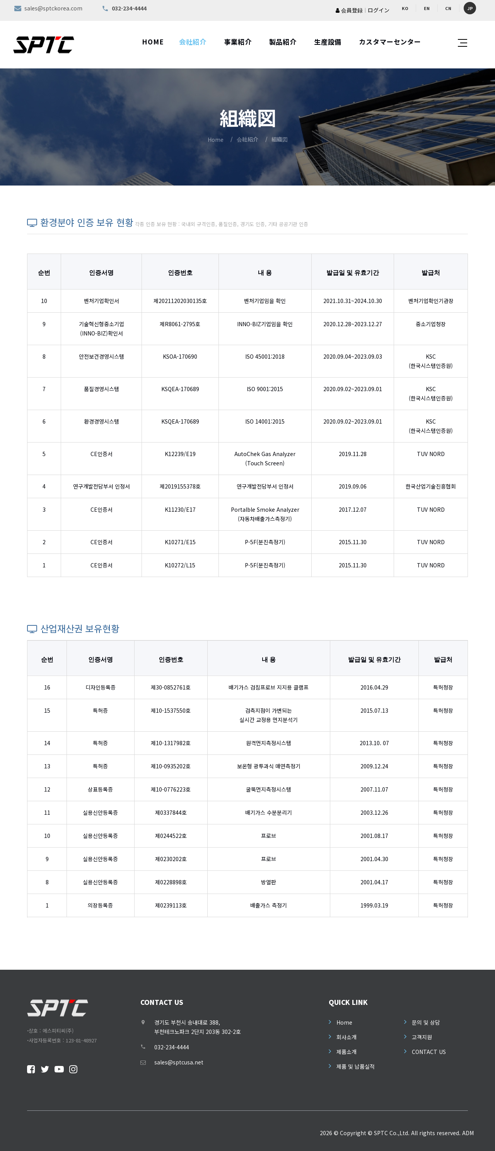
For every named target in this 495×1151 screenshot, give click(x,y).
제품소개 (346, 1052)
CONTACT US (429, 1052)
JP (470, 8)
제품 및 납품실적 (355, 1066)
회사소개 (346, 1037)
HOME (153, 41)
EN (427, 8)
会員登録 (349, 10)
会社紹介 (193, 41)
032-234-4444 (171, 1047)
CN (448, 8)
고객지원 (422, 1037)
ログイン (378, 10)
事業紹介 (237, 41)
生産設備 (327, 41)
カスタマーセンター (390, 41)
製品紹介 (283, 41)
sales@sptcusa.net (178, 1062)
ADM (468, 1133)
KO (405, 8)
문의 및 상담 (426, 1022)
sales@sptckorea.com (53, 8)
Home (216, 139)
